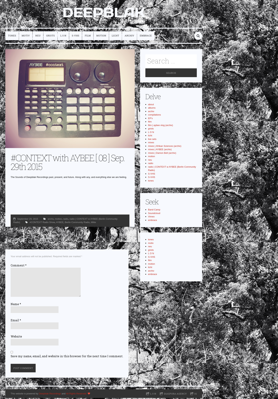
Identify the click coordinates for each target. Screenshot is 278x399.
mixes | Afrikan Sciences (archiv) (164, 147)
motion (101, 36)
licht (115, 36)
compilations (154, 115)
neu (38, 36)
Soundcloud (154, 214)
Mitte (93, 223)
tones (12, 36)
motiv (26, 36)
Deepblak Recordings (50, 394)
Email (16, 321)
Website (16, 337)
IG (195, 394)
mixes (151, 143)
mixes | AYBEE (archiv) (160, 150)
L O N (63, 36)
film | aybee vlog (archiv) (160, 126)
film (88, 36)
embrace (146, 36)
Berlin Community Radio (77, 223)
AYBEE (59, 223)
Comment (19, 266)
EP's (150, 119)
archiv (129, 36)
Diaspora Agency (175, 394)
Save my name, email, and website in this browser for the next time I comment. (67, 357)
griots (50, 36)
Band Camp (154, 210)
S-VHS (75, 36)
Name (16, 305)
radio (65, 219)
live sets (152, 140)
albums (151, 109)
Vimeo (151, 217)
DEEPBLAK (104, 13)
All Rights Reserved (76, 394)
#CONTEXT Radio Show (42, 223)
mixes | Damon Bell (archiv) (162, 154)
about (151, 105)
